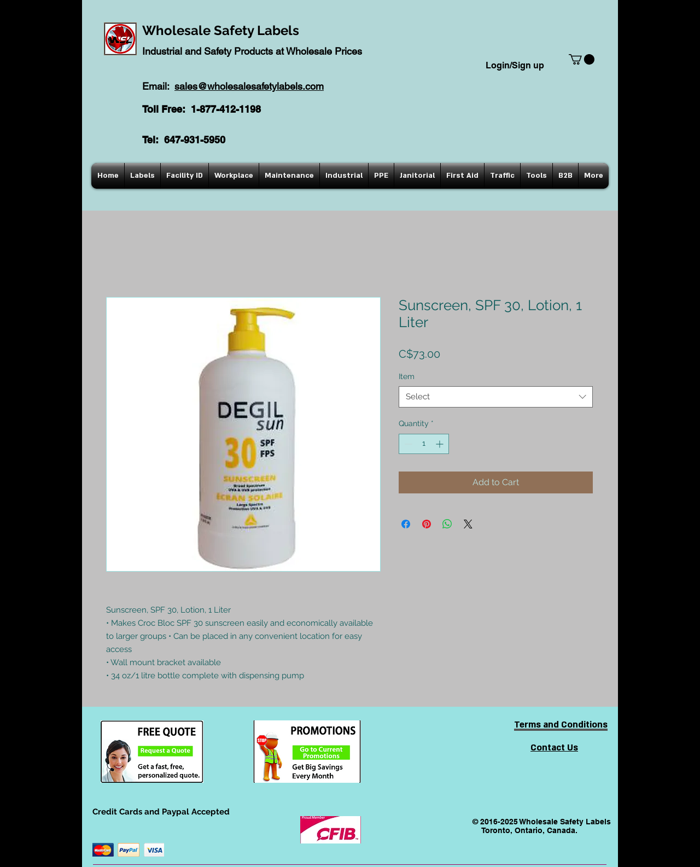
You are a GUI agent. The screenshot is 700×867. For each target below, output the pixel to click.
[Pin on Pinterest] (426, 524)
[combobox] (496, 397)
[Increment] (440, 443)
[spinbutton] (424, 443)
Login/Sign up (515, 65)
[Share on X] (468, 524)
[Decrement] (407, 443)
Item (407, 376)
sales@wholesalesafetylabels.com (249, 86)
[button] (581, 59)
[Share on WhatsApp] (447, 524)
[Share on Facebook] (405, 524)
